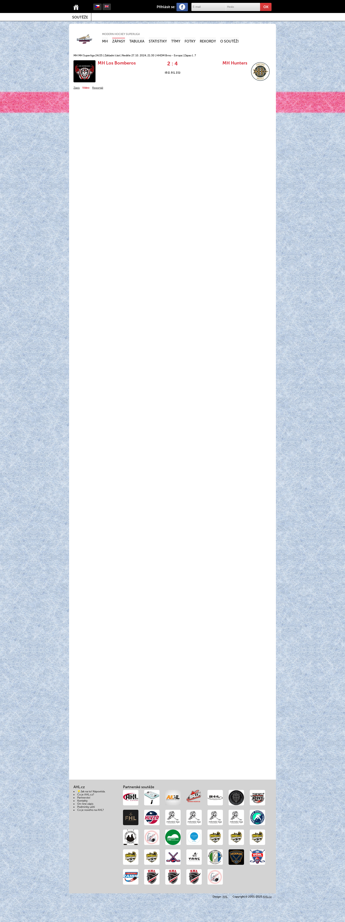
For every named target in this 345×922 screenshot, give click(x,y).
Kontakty (82, 800)
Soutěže (80, 17)
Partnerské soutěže (138, 787)
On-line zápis (85, 803)
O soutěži (229, 41)
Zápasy (118, 41)
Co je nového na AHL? (90, 810)
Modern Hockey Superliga (121, 34)
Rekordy (208, 41)
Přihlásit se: (166, 7)
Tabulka (136, 41)
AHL (225, 896)
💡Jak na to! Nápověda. (91, 791)
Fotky (190, 41)
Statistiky (158, 41)
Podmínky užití (86, 806)
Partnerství (83, 797)
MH (105, 41)
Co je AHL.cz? (85, 794)
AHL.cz (267, 896)
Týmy (175, 41)
